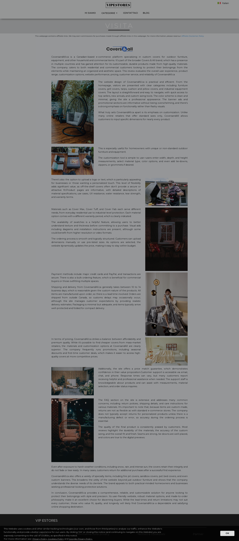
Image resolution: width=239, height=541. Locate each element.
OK (227, 533)
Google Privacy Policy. (81, 539)
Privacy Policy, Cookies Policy (48, 539)
